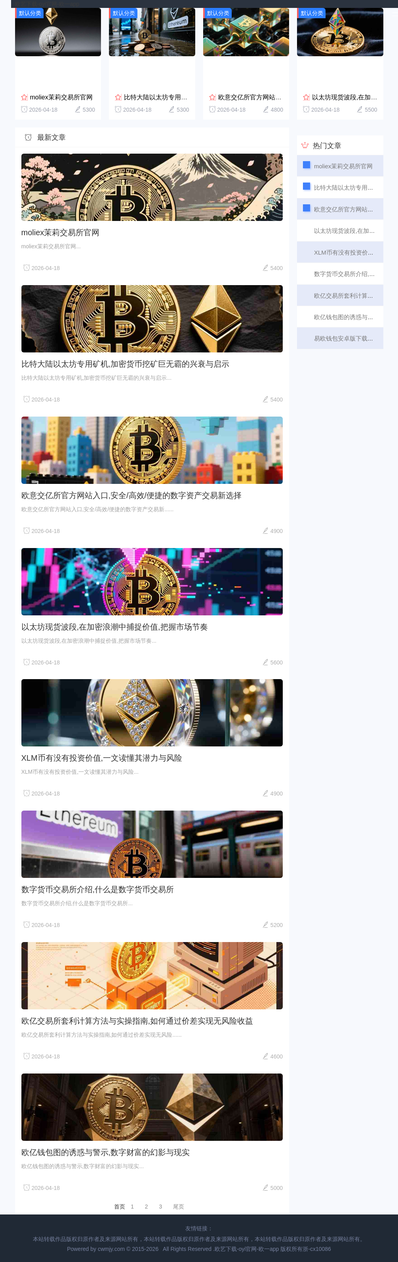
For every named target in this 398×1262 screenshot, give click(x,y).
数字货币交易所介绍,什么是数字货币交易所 (97, 889)
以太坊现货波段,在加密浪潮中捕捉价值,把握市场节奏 (114, 626)
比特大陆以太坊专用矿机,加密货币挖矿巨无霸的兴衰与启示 (125, 364)
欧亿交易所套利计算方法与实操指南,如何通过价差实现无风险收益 (137, 1020)
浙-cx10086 (317, 1249)
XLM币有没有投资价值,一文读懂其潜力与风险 (102, 758)
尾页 (178, 1206)
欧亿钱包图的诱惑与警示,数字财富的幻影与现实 (105, 1152)
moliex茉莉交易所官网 (61, 97)
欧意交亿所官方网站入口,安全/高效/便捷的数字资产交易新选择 (131, 495)
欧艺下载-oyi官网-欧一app (47, 4)
